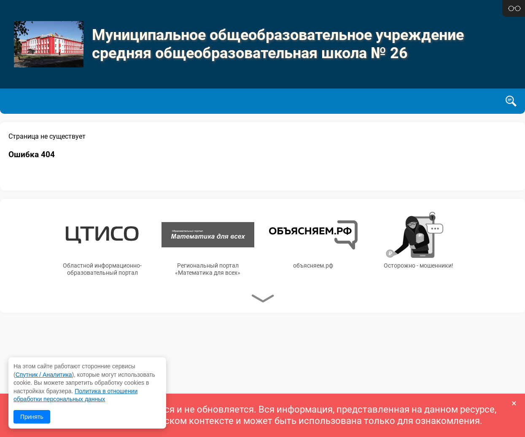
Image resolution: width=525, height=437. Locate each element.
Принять (31, 416)
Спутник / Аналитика (44, 374)
